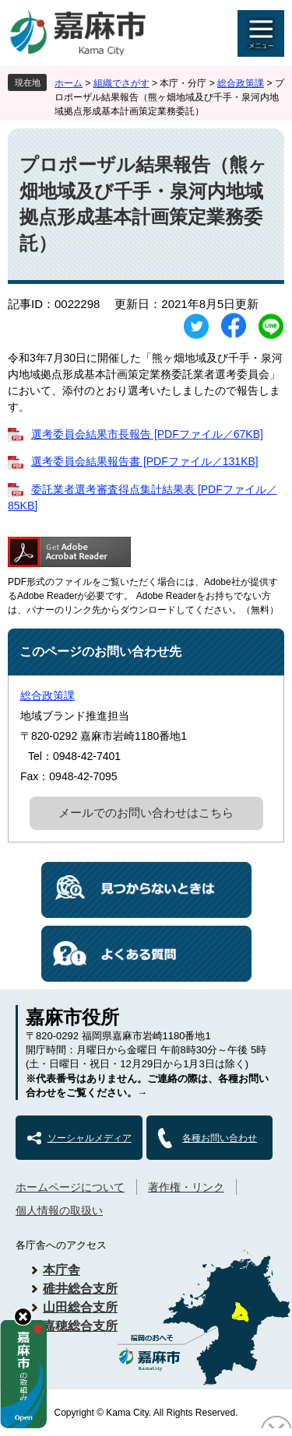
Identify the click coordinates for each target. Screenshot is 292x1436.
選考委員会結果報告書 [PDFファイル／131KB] (145, 461)
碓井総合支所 (80, 1288)
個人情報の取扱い (59, 1210)
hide (23, 1317)
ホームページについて (70, 1187)
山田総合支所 (80, 1307)
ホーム (69, 83)
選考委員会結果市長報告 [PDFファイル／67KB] (147, 434)
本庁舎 (61, 1270)
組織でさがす (121, 83)
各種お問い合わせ (219, 1138)
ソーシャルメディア (89, 1138)
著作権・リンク (186, 1187)
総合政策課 (240, 83)
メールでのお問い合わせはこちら (146, 812)
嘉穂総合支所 (80, 1326)
